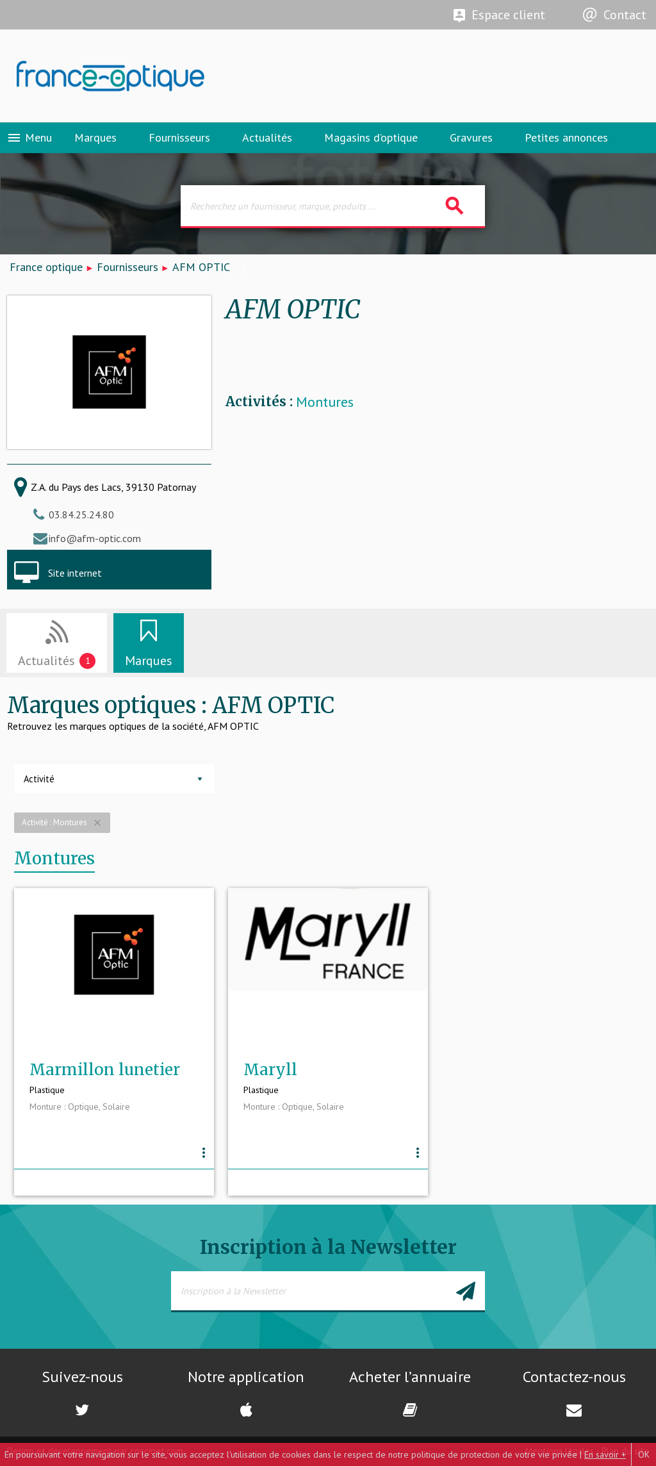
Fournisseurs (179, 137)
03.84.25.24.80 (81, 514)
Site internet (75, 572)
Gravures (471, 137)
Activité (39, 779)
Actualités (267, 137)
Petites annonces (566, 137)
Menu (29, 137)
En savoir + (605, 1454)
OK (644, 1454)
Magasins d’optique (371, 137)
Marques (95, 137)
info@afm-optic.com (95, 538)
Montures (325, 402)
